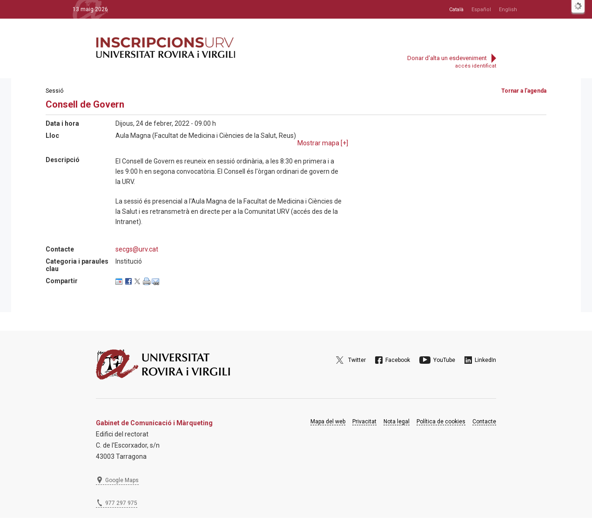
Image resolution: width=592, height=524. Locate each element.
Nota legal (396, 421)
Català (456, 10)
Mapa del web (327, 421)
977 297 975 (121, 503)
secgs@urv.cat (136, 249)
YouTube (444, 360)
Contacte (484, 421)
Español (481, 10)
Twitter (357, 360)
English (508, 10)
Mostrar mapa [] (322, 143)
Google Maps (122, 480)
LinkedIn (485, 360)
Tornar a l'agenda (523, 91)
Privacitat (364, 421)
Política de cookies (441, 421)
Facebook (397, 360)
